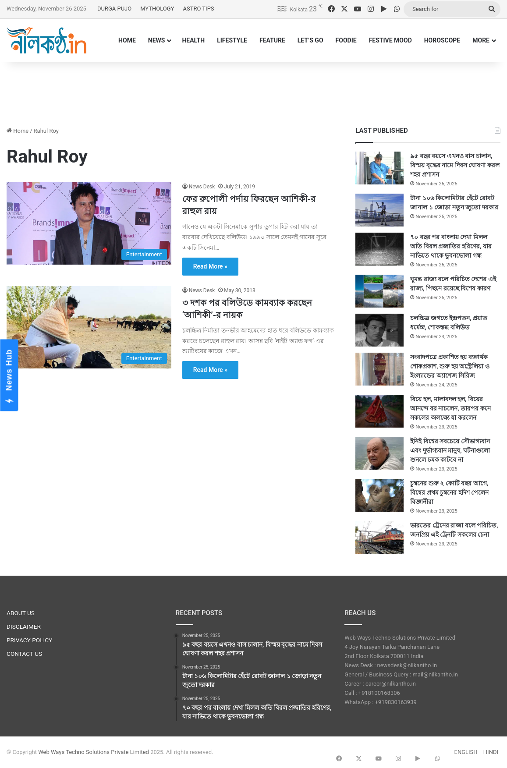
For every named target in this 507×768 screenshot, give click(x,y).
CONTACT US (24, 653)
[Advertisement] (253, 90)
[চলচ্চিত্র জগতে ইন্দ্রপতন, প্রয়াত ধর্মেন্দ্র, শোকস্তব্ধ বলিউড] (379, 330)
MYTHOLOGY (157, 8)
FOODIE (346, 40)
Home (17, 130)
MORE (480, 40)
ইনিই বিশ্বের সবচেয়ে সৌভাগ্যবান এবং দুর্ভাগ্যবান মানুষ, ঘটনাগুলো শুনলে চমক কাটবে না (450, 450)
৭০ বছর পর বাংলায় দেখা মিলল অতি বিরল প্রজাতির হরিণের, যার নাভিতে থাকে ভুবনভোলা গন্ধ (450, 246)
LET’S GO (310, 40)
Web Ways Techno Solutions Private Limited (93, 752)
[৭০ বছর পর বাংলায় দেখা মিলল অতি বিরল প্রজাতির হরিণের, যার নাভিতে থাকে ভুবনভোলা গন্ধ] (379, 249)
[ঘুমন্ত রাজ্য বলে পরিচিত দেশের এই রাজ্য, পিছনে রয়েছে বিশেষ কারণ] (379, 291)
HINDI (490, 752)
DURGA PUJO (114, 8)
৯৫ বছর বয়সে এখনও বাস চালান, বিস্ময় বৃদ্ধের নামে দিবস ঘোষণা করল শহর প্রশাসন (454, 165)
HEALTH (193, 40)
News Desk (202, 187)
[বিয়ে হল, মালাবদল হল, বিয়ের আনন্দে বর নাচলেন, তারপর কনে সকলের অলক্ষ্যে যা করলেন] (379, 411)
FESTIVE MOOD (390, 40)
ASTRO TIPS (198, 8)
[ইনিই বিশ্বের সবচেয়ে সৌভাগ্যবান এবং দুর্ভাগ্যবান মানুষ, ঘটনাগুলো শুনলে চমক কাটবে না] (379, 453)
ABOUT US (21, 612)
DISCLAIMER (24, 626)
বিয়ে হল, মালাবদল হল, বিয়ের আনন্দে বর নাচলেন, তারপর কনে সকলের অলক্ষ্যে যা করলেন (450, 408)
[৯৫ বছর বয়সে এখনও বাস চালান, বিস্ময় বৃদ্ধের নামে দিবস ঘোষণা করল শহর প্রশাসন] (379, 168)
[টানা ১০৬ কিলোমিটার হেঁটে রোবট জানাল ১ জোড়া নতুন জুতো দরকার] (379, 210)
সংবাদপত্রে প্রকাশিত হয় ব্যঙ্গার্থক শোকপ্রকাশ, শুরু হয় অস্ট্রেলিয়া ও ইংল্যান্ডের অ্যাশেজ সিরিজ (449, 366)
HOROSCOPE (442, 40)
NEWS (156, 40)
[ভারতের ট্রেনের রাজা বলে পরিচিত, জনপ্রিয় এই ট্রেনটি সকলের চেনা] (379, 537)
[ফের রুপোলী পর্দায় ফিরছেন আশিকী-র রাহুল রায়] (89, 223)
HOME (127, 40)
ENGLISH (466, 752)
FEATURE (272, 40)
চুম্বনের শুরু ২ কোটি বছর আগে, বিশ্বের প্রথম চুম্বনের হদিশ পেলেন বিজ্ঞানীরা (449, 492)
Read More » (210, 266)
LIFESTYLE (232, 40)
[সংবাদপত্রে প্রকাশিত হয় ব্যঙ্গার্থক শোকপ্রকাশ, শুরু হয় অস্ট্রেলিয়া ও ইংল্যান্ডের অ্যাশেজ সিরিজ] (379, 369)
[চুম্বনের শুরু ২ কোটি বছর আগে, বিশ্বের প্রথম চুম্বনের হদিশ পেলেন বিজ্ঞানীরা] (379, 495)
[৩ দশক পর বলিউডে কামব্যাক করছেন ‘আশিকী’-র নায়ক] (89, 327)
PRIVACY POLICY (29, 640)
